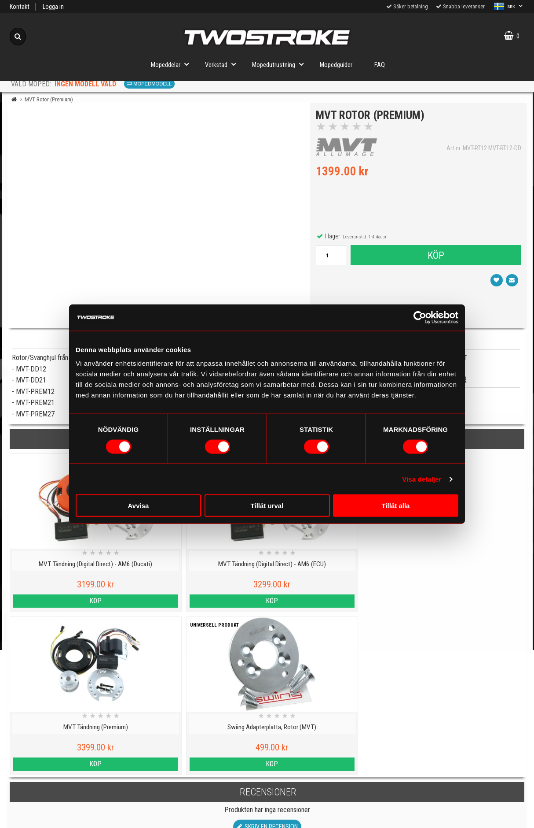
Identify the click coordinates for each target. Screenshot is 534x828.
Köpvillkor (72, 816)
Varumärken (72, 796)
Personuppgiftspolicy (72, 735)
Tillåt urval (267, 505)
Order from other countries (202, 796)
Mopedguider (336, 65)
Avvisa (138, 505)
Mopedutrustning (280, 64)
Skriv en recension (267, 664)
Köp (435, 256)
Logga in (53, 7)
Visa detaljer (421, 479)
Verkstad (223, 64)
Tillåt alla (396, 505)
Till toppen (267, 699)
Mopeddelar (172, 64)
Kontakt (19, 7)
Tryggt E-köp (202, 776)
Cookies (72, 776)
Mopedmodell (149, 83)
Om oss (332, 778)
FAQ (379, 65)
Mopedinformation (202, 755)
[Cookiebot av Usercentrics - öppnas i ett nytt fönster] (419, 317)
